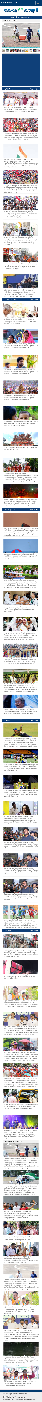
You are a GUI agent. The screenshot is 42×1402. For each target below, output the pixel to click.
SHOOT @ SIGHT (9, 510)
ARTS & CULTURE (10, 299)
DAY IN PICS (8, 89)
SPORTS (6, 720)
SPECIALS (7, 930)
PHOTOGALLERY (9, 3)
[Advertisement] (21, 70)
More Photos (34, 89)
